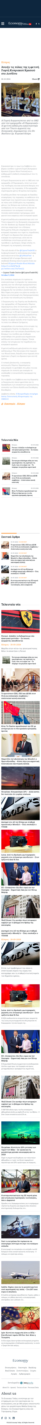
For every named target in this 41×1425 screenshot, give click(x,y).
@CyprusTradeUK (27, 250)
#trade (19, 263)
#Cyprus (11, 263)
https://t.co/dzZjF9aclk (10, 266)
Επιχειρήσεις (10, 1367)
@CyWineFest (25, 255)
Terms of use (22, 1387)
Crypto (33, 1371)
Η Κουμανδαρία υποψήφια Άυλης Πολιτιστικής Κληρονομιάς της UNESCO (19, 396)
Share (36, 79)
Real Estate (10, 1371)
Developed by (20, 1383)
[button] (2, 23)
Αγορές (14, 1374)
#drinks (31, 263)
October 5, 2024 (7, 275)
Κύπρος (5, 62)
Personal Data (33, 1387)
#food (25, 263)
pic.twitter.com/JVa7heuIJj (12, 268)
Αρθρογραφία (24, 1374)
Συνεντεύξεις (22, 1371)
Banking (32, 1367)
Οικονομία (22, 1367)
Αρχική (13, 1387)
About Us (6, 1387)
